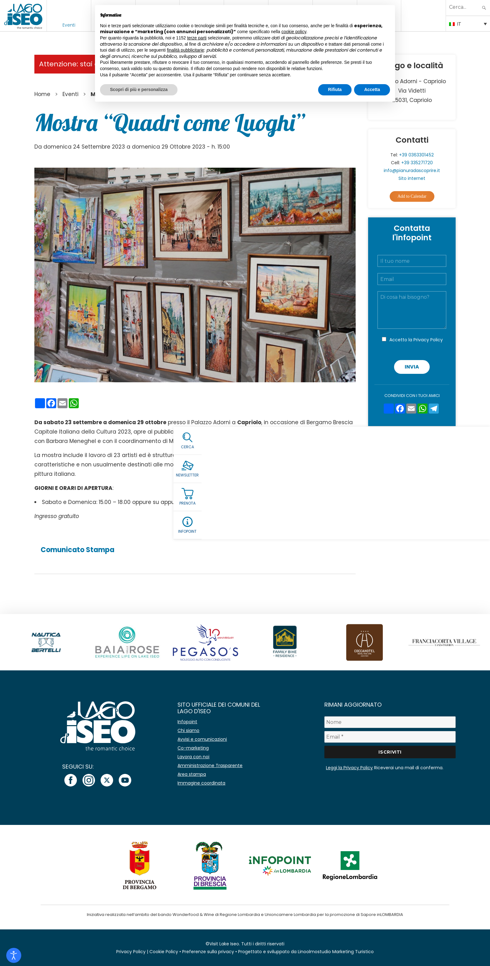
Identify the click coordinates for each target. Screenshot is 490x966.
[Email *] (390, 737)
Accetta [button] (372, 89)
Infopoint (187, 722)
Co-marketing (193, 748)
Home (42, 94)
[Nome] (390, 722)
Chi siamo (188, 730)
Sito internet (411, 178)
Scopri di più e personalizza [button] (139, 89)
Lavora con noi (193, 757)
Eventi (68, 25)
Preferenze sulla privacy (208, 951)
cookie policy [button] (294, 31)
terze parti (197, 37)
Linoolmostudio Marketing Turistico (336, 951)
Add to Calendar (412, 196)
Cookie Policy (163, 951)
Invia (412, 366)
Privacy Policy (428, 340)
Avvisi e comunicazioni (202, 739)
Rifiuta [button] (335, 89)
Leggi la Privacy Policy (349, 768)
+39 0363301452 (416, 155)
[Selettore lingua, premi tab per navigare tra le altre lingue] (468, 23)
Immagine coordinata (201, 783)
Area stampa (192, 774)
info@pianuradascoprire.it (412, 170)
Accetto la (416, 340)
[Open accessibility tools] (13, 955)
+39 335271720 (417, 163)
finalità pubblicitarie (185, 50)
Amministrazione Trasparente (210, 765)
